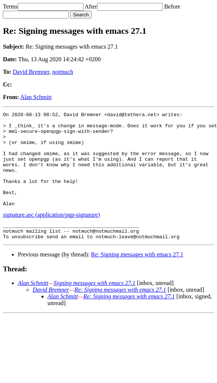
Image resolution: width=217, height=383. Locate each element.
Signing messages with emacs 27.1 (94, 305)
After (91, 6)
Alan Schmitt (36, 97)
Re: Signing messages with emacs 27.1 (137, 277)
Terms (10, 6)
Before (172, 6)
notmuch (62, 72)
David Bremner (31, 72)
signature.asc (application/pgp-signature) (51, 233)
